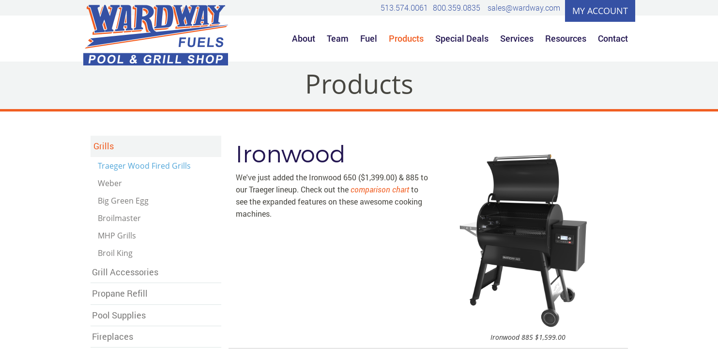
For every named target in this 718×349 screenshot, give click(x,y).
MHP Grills (117, 235)
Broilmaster (119, 218)
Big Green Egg (123, 200)
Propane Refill (120, 293)
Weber (110, 183)
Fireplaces (112, 336)
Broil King (115, 253)
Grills (103, 146)
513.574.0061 (404, 7)
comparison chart (380, 189)
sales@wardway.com (524, 7)
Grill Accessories (125, 272)
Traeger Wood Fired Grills (144, 165)
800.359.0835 (456, 7)
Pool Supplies (119, 315)
